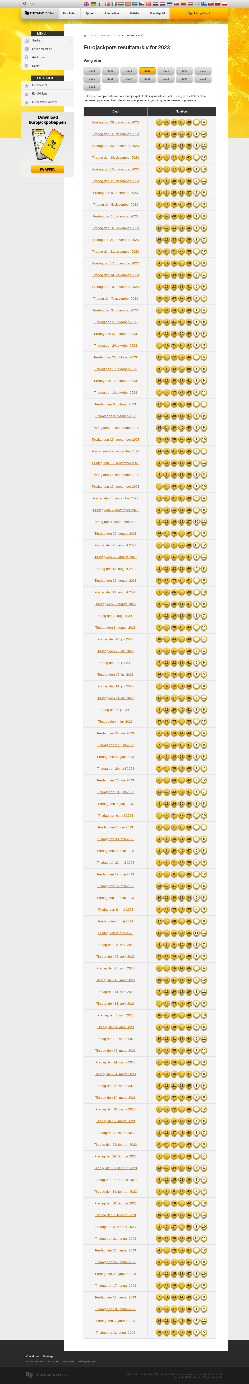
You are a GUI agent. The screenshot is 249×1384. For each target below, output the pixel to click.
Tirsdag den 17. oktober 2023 (115, 369)
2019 (92, 78)
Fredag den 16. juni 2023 (115, 780)
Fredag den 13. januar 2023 (115, 1297)
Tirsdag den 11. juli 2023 (115, 698)
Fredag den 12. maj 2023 (115, 898)
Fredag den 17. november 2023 (115, 263)
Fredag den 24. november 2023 (115, 240)
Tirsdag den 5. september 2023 (116, 510)
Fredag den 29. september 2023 (115, 428)
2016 (147, 78)
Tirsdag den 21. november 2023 (115, 251)
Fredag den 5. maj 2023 (115, 921)
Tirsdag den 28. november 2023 (115, 228)
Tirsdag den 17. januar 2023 (115, 1285)
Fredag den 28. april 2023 (115, 945)
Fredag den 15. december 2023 (115, 169)
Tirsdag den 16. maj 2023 (115, 886)
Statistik (37, 40)
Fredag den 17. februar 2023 (115, 1180)
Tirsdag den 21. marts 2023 (115, 1074)
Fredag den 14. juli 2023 (115, 686)
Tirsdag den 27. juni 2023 (115, 745)
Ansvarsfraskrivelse (35, 1361)
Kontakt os (32, 1356)
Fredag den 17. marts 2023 (115, 1086)
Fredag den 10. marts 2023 (115, 1109)
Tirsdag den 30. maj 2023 (115, 839)
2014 (184, 78)
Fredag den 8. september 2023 (115, 498)
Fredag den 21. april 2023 (115, 968)
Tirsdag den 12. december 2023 (115, 181)
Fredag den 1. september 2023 (115, 522)
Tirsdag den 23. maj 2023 (115, 862)
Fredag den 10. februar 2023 (115, 1203)
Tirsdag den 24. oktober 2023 (115, 345)
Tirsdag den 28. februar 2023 (115, 1144)
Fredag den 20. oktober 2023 (115, 357)
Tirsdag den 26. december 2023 (115, 134)
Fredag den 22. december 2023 (115, 146)
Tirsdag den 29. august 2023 (115, 533)
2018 (110, 78)
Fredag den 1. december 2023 (115, 216)
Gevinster (38, 57)
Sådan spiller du (42, 49)
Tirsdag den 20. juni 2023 (115, 768)
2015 (166, 78)
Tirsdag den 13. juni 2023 (115, 792)
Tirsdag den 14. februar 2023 (115, 1191)
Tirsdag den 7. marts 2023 (115, 1121)
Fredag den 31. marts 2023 (115, 1039)
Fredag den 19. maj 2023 (115, 874)
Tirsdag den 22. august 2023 (115, 557)
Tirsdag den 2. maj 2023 (115, 933)
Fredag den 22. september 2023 (115, 451)
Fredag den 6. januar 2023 (115, 1321)
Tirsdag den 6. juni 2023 (115, 815)
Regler (36, 65)
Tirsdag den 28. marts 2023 (115, 1050)
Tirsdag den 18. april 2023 (115, 980)
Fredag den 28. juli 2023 (115, 639)
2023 (147, 70)
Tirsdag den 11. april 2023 (115, 1003)
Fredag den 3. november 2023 (115, 310)
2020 (203, 70)
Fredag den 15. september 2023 (115, 475)
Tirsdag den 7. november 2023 (115, 298)
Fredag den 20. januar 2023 (115, 1274)
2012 (92, 86)
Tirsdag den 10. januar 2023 (115, 1309)
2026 (92, 70)
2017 (129, 78)
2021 (184, 70)
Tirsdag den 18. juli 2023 (115, 674)
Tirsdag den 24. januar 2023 (115, 1262)
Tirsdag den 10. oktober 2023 (115, 392)
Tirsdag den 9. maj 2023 (115, 909)
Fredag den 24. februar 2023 (115, 1156)
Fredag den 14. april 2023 (115, 992)
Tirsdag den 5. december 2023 (115, 204)
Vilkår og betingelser (87, 1361)
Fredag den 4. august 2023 (115, 616)
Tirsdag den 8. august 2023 (115, 604)
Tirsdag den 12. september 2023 (116, 486)
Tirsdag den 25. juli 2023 (115, 651)
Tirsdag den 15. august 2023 (115, 580)
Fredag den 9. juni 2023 (115, 804)
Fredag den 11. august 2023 (115, 592)
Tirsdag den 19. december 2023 (115, 157)
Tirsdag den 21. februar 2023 (115, 1168)
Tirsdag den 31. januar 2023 (115, 1238)
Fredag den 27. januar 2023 (115, 1250)
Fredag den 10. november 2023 (115, 287)
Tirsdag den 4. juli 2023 (115, 721)
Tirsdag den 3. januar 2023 (115, 1332)
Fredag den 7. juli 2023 (115, 710)
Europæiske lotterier (44, 102)
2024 (129, 70)
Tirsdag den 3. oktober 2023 (115, 416)
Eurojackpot (39, 85)
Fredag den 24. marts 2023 (115, 1062)
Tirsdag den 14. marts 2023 (115, 1097)
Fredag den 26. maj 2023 (115, 851)
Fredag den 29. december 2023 (115, 122)
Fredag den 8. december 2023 (115, 193)
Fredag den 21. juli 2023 (115, 663)
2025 (110, 70)
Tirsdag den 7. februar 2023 (115, 1215)
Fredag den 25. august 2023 (115, 545)
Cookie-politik (68, 1361)
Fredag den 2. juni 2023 (115, 827)
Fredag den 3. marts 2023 (115, 1133)
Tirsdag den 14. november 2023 (115, 275)
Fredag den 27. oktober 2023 (115, 334)
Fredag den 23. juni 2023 (115, 757)
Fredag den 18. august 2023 (115, 569)
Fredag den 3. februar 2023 (115, 1227)
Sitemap (48, 1356)
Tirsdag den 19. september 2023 (116, 463)
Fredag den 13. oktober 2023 (115, 381)
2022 (166, 70)
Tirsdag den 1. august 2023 (115, 627)
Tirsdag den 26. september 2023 (116, 439)
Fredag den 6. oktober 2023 (115, 404)
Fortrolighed (52, 1361)
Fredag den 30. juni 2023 (115, 733)
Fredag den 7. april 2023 (115, 1015)
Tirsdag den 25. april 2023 (115, 956)
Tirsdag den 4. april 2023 (115, 1027)
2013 (203, 78)
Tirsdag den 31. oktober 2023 (115, 322)
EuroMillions (39, 93)
